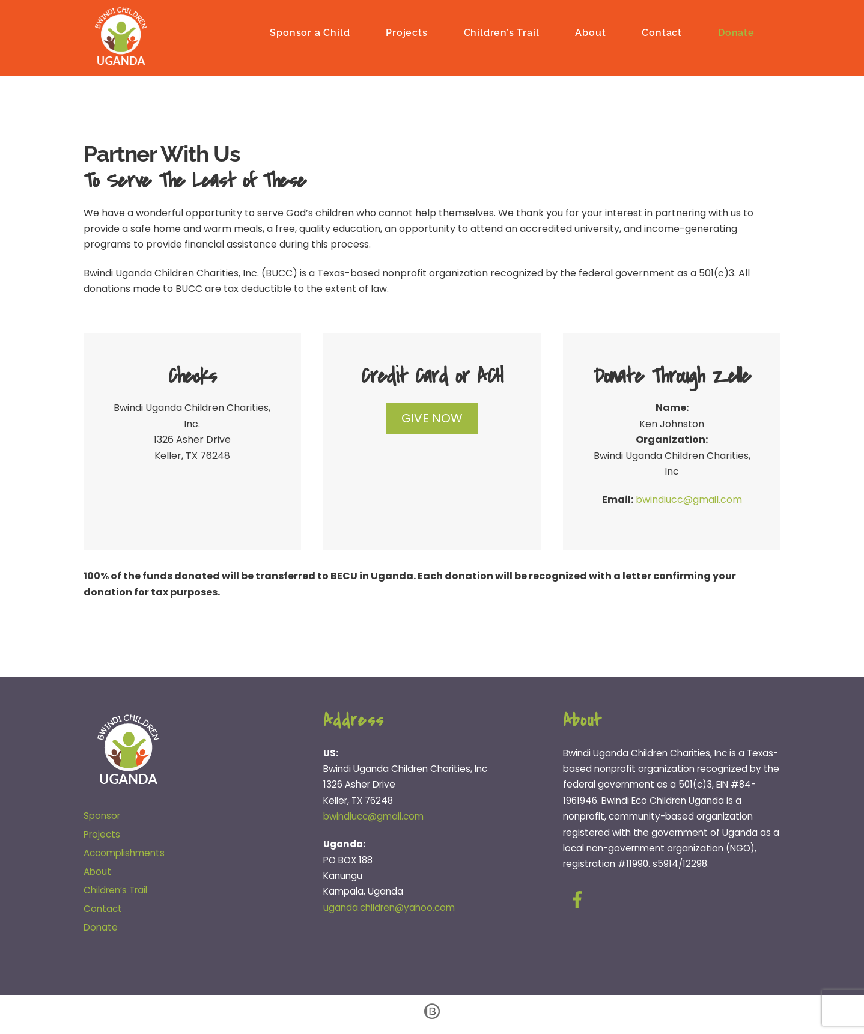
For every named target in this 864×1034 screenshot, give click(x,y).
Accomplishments (124, 853)
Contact (662, 31)
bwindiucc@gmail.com (689, 501)
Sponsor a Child (310, 31)
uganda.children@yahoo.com (389, 908)
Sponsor (102, 816)
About (590, 31)
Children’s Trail (502, 31)
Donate (736, 31)
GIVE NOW (432, 419)
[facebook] (579, 900)
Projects (406, 31)
